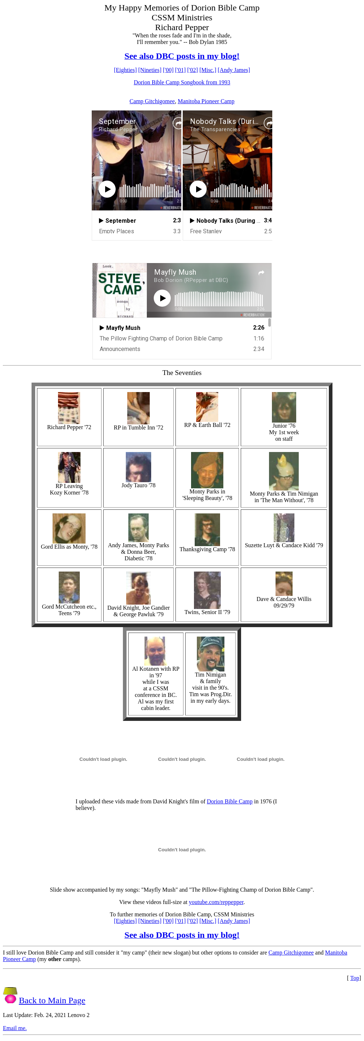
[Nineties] (149, 70)
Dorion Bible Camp (230, 801)
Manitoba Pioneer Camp (206, 101)
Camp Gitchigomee (152, 101)
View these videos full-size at (154, 902)
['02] (192, 70)
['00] (168, 70)
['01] (180, 70)
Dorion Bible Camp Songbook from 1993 (182, 82)
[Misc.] (207, 70)
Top (354, 978)
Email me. (15, 1028)
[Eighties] (125, 70)
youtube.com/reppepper (216, 902)
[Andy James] (234, 70)
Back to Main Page (52, 1000)
